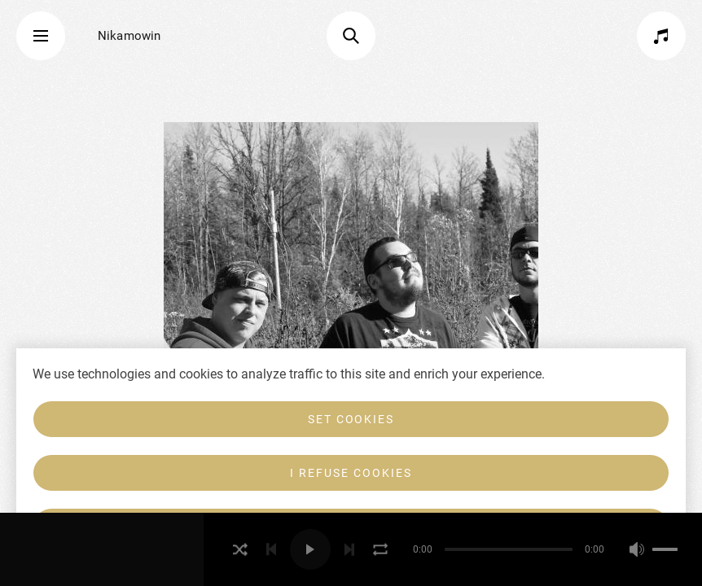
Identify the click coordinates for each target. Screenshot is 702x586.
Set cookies (351, 419)
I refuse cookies (350, 472)
